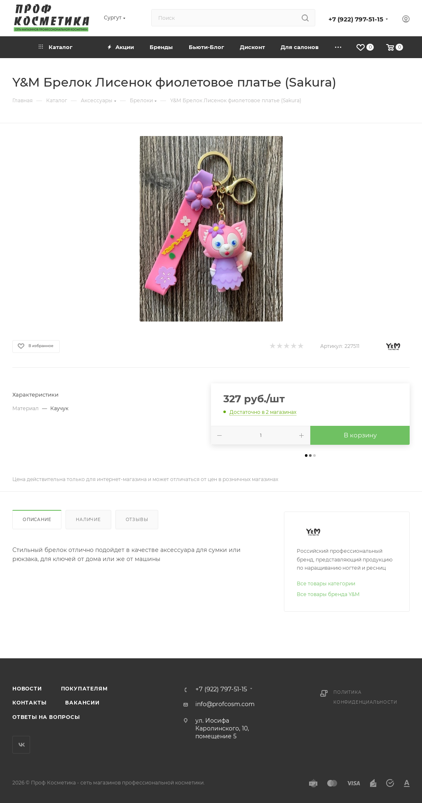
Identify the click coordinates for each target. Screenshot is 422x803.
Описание (37, 519)
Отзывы (137, 519)
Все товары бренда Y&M (328, 594)
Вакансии (82, 703)
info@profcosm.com (225, 704)
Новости (27, 689)
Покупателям (84, 689)
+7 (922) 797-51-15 (355, 19)
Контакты (29, 703)
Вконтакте (21, 745)
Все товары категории (326, 583)
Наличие (88, 519)
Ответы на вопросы (46, 717)
